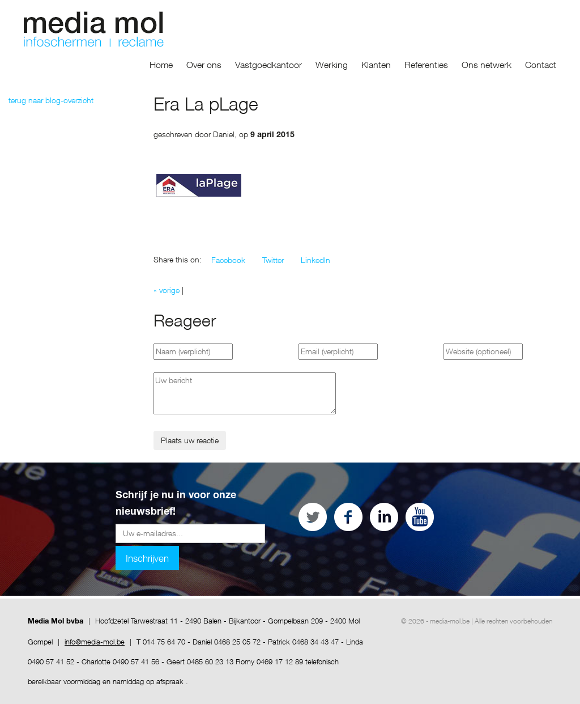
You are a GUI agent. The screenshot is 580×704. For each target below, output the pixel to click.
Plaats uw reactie (190, 440)
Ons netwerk (486, 64)
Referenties (426, 64)
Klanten (376, 64)
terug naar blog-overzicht (50, 100)
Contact (540, 64)
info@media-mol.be (95, 641)
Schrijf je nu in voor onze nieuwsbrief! (176, 504)
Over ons (203, 64)
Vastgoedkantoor (268, 64)
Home (161, 64)
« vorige (166, 290)
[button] (228, 260)
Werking (331, 64)
